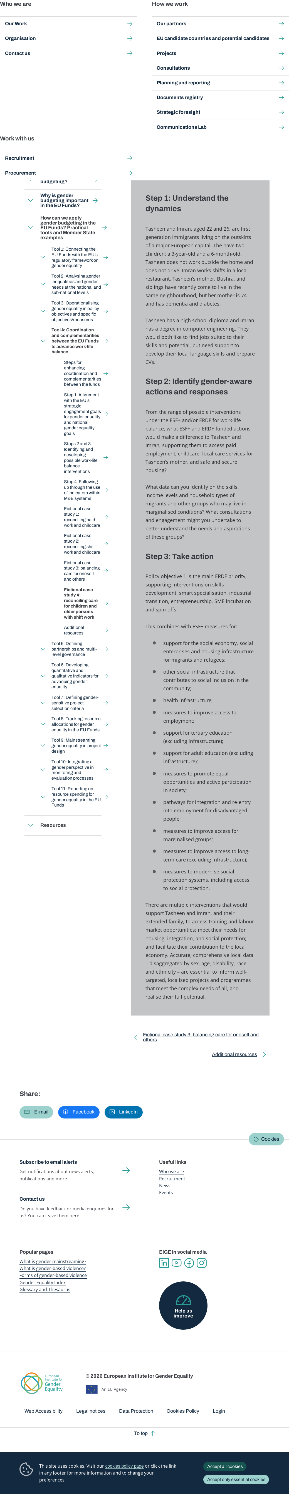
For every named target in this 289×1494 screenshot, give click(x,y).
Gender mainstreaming (138, 16)
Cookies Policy (183, 1411)
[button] (36, 1112)
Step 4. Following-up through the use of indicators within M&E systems (82, 490)
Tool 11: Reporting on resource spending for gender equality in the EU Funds (76, 797)
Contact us (32, 1199)
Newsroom (75, 16)
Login (219, 1411)
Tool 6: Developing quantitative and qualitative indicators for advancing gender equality (75, 675)
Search (278, 17)
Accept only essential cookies (236, 1479)
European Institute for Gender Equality (28, 16)
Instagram (201, 1263)
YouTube (176, 1263)
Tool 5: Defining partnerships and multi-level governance (74, 649)
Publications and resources (104, 16)
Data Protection (136, 1411)
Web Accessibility (43, 1411)
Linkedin (164, 1263)
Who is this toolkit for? (54, 159)
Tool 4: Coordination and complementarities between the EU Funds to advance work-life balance (102, 61)
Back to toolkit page (58, 137)
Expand (30, 179)
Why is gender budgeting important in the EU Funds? (65, 200)
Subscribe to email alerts (48, 1162)
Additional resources (74, 630)
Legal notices (90, 1411)
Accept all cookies (225, 1466)
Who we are (171, 1171)
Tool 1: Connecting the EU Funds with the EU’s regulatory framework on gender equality (75, 257)
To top (141, 1433)
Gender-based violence (170, 16)
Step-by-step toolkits (106, 50)
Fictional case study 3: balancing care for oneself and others (82, 571)
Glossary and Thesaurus (44, 1289)
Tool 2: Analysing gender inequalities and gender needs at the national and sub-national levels (76, 284)
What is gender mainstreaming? (52, 1261)
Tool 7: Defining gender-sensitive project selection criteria (75, 703)
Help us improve (183, 1313)
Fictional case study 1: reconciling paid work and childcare (82, 517)
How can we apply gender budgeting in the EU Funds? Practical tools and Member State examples (104, 55)
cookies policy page (124, 1466)
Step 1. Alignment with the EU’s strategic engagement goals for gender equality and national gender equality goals (82, 414)
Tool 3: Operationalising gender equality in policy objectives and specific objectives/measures (75, 311)
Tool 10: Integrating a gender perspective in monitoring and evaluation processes (73, 770)
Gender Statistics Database (228, 16)
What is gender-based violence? (52, 1268)
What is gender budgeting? (58, 179)
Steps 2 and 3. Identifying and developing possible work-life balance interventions (81, 458)
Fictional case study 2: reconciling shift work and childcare (82, 544)
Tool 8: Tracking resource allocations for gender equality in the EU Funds (76, 724)
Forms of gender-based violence (53, 1275)
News (165, 1186)
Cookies (270, 1139)
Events (166, 1193)
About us (256, 16)
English (69, 96)
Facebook (189, 1263)
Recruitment (172, 1179)
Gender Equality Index (198, 16)
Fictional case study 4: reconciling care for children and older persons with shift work (81, 603)
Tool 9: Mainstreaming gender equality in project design (76, 746)
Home (31, 50)
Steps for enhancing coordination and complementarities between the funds (82, 373)
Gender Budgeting (146, 50)
